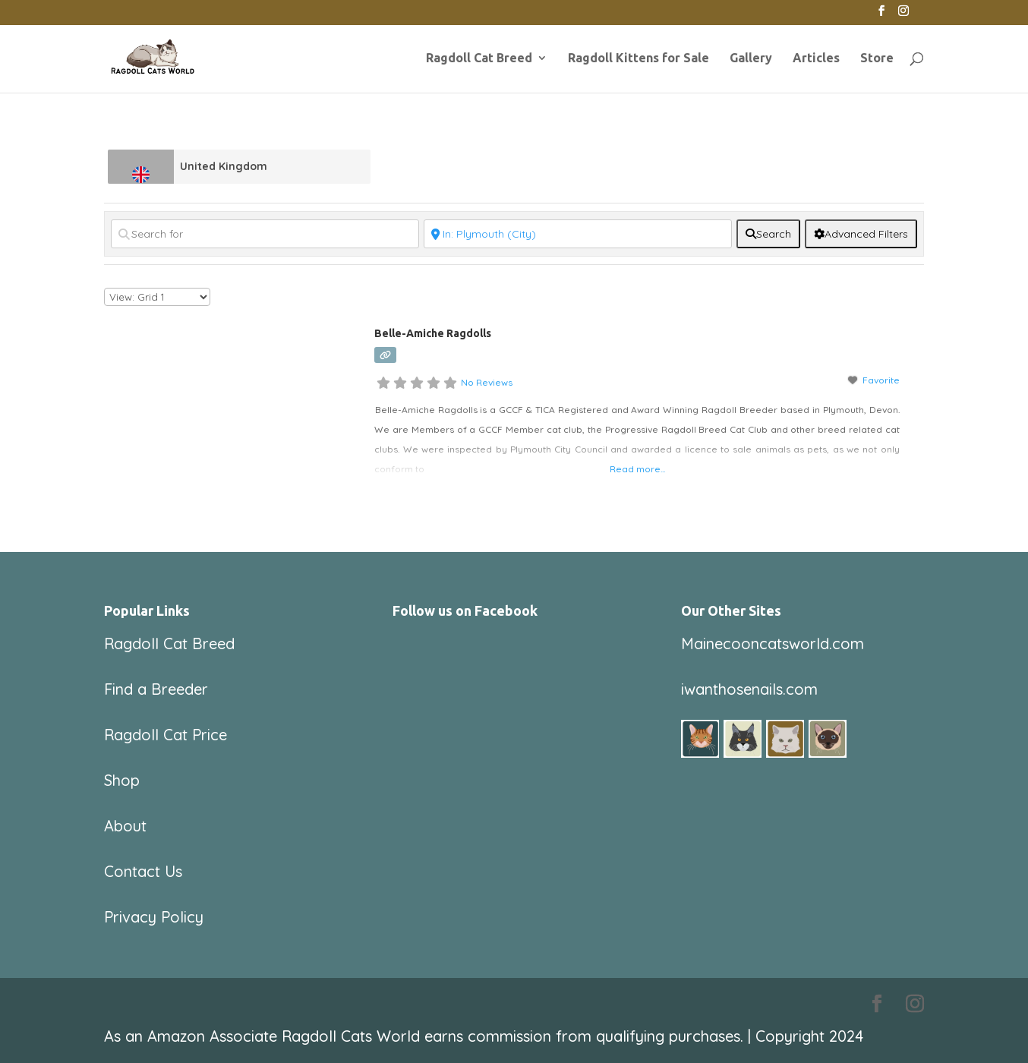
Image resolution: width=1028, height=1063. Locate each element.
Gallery (751, 58)
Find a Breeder (156, 689)
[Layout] (157, 297)
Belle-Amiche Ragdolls (432, 333)
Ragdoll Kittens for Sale (638, 58)
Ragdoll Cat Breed (479, 58)
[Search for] (265, 233)
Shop (122, 780)
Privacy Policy (153, 916)
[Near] (578, 233)
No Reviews (486, 382)
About (125, 825)
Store (877, 58)
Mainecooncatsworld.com (772, 643)
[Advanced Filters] (861, 233)
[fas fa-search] (768, 233)
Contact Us (143, 871)
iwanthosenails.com (749, 689)
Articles (816, 58)
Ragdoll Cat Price (165, 734)
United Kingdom (223, 166)
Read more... (637, 469)
